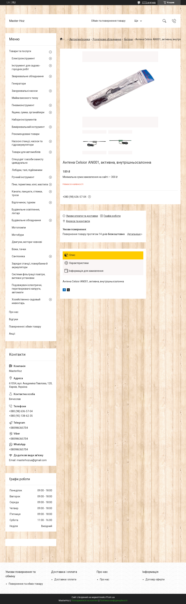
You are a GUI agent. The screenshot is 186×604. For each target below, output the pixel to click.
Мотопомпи (19, 227)
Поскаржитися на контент (84, 600)
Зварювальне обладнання (28, 76)
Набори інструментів (24, 119)
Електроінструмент (23, 58)
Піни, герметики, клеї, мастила (30, 184)
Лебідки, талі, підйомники (27, 170)
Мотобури (18, 234)
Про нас (13, 312)
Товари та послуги (20, 51)
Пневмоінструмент (23, 105)
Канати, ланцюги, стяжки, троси (27, 193)
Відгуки (13, 319)
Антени (128, 39)
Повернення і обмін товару (25, 326)
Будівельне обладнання (26, 220)
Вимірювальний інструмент (28, 126)
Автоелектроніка (79, 39)
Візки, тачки (19, 249)
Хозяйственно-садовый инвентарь (26, 301)
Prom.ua (110, 597)
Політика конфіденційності (114, 600)
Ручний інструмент (23, 177)
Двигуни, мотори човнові (27, 241)
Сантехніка (18, 256)
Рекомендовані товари (25, 134)
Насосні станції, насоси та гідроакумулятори (27, 143)
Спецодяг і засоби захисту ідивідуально (27, 161)
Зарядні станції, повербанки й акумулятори (30, 265)
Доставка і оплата (65, 579)
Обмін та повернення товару (108, 20)
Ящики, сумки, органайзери (28, 112)
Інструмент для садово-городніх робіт (26, 67)
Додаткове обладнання (106, 39)
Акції (12, 333)
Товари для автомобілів (26, 152)
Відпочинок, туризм (23, 202)
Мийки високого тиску (25, 97)
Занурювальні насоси (25, 90)
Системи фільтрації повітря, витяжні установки (28, 276)
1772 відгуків (149, 2)
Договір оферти (155, 579)
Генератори (19, 83)
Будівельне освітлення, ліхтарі (26, 211)
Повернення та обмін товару (26, 583)
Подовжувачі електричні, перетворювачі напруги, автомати (27, 289)
